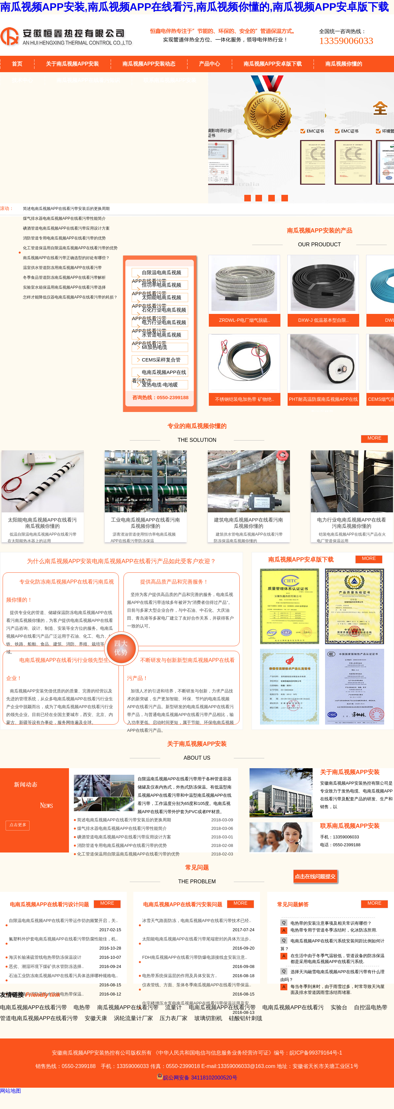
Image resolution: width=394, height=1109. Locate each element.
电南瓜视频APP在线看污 (293, 1007)
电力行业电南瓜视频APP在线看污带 (159, 326)
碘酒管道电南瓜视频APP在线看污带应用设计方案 (66, 228)
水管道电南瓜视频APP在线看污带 (156, 339)
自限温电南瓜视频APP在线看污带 (156, 277)
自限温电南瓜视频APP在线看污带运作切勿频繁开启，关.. (63, 920)
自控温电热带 (370, 1007)
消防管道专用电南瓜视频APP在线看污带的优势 (64, 238)
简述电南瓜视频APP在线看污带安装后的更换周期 (66, 208)
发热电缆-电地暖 (160, 384)
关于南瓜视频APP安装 (72, 64)
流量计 (173, 1007)
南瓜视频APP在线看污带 (128, 1007)
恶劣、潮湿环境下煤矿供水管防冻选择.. (46, 966)
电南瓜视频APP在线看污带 (33, 1007)
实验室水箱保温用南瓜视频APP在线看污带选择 (64, 287)
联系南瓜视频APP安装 (169, 80)
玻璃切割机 (208, 1018)
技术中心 (22, 80)
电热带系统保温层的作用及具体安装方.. (179, 975)
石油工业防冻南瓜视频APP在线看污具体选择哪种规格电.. (63, 975)
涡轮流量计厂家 (133, 1018)
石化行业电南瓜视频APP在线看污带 (159, 314)
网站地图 (10, 1091)
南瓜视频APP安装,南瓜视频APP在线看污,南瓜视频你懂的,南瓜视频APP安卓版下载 (194, 7)
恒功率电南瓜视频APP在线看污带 (156, 289)
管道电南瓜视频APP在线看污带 (39, 1018)
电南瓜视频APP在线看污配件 (159, 376)
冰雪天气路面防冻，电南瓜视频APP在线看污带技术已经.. (196, 920)
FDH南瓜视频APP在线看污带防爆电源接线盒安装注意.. (194, 957)
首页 (17, 64)
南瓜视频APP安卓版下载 (273, 64)
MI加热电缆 (154, 347)
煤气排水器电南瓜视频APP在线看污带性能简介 (64, 218)
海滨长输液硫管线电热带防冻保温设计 (45, 957)
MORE (375, 438)
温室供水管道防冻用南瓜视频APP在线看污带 (62, 267)
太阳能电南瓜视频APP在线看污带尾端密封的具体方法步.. (196, 938)
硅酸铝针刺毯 (245, 1018)
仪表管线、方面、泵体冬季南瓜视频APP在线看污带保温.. (196, 984)
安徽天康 (96, 1018)
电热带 (82, 1007)
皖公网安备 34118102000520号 (197, 1076)
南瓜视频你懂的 (343, 64)
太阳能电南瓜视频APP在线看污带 (156, 302)
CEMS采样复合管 (161, 359)
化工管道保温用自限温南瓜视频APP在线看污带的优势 (70, 248)
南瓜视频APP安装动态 (148, 64)
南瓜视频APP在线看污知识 (88, 80)
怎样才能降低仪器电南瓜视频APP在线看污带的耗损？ (70, 297)
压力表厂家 (173, 1018)
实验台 (339, 1007)
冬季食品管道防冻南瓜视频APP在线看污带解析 (64, 277)
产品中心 (209, 64)
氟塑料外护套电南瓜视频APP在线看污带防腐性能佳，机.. (63, 938)
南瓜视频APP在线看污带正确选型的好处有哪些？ (66, 258)
